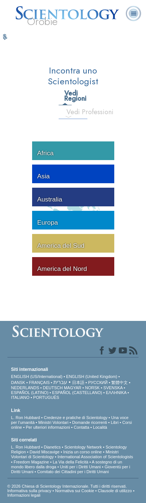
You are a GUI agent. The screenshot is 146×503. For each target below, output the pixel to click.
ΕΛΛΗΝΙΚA (116, 392)
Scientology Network (83, 447)
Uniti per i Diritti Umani (80, 467)
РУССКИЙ (98, 382)
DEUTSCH (53, 387)
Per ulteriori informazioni (48, 427)
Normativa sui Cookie (74, 490)
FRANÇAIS (39, 382)
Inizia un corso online (82, 452)
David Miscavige (44, 452)
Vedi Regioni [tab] (67, 95)
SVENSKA (112, 387)
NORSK (92, 387)
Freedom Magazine (31, 462)
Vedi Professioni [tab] (71, 112)
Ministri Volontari (53, 422)
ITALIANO (20, 397)
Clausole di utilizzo (115, 490)
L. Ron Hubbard (25, 417)
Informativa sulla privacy (29, 490)
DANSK (18, 382)
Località (100, 427)
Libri (115, 422)
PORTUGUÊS (46, 397)
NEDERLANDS (25, 387)
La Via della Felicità (70, 462)
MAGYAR (72, 387)
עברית (60, 382)
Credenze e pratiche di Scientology (76, 417)
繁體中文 (119, 382)
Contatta (81, 427)
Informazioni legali (24, 495)
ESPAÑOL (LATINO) (30, 392)
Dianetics (52, 447)
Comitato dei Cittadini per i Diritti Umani (73, 471)
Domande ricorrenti (89, 422)
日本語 (78, 382)
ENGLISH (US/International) (37, 376)
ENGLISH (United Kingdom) (91, 376)
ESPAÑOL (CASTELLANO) (77, 392)
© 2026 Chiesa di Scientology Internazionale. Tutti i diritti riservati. (67, 486)
